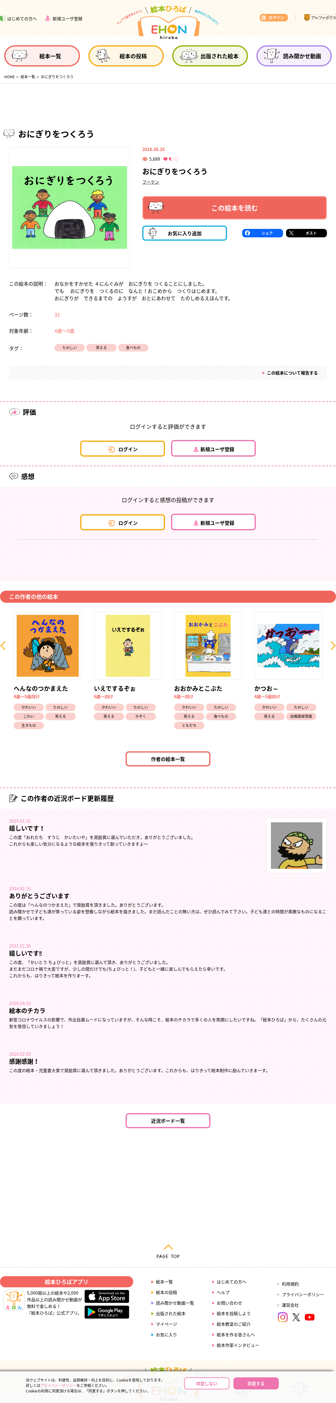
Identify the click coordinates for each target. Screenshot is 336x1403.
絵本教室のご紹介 (234, 1324)
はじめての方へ (231, 1282)
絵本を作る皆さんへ (236, 1334)
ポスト (311, 233)
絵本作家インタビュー (238, 1345)
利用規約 (290, 1284)
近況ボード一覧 (168, 1120)
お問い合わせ (229, 1303)
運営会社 (290, 1305)
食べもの (133, 347)
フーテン (150, 182)
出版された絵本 (171, 1313)
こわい (28, 716)
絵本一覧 (28, 76)
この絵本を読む (203, 208)
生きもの (28, 725)
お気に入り (166, 1334)
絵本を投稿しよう (234, 1313)
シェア (267, 233)
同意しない (206, 1383)
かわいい (28, 707)
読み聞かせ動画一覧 (175, 1303)
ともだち (189, 725)
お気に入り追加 (175, 233)
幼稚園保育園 (301, 716)
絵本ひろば (168, 22)
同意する (256, 1383)
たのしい (69, 347)
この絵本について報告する (292, 373)
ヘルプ (223, 1292)
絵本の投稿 (166, 1292)
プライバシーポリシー (303, 1294)
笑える (101, 347)
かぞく (140, 716)
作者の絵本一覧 (168, 758)
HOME (9, 76)
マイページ (166, 1324)
